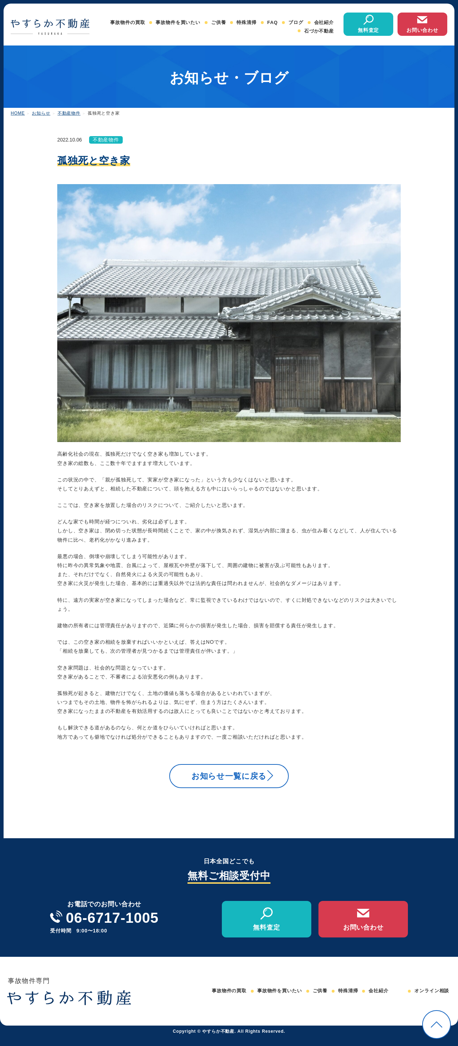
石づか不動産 (319, 31)
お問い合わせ (422, 30)
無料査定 (368, 30)
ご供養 (218, 22)
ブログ (295, 22)
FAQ (272, 22)
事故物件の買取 (127, 22)
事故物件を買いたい (178, 22)
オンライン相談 (431, 1000)
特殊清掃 (246, 22)
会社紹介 (324, 22)
